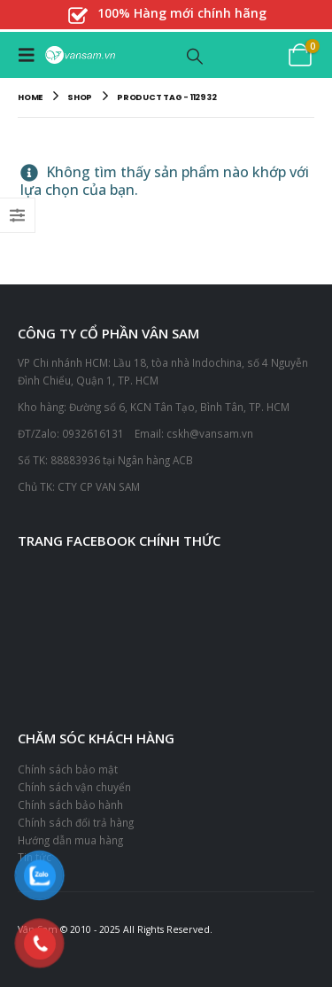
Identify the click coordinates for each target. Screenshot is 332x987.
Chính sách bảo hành (70, 804)
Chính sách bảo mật (68, 769)
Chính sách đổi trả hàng (76, 822)
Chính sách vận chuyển (74, 787)
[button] (31, 55)
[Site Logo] (79, 55)
